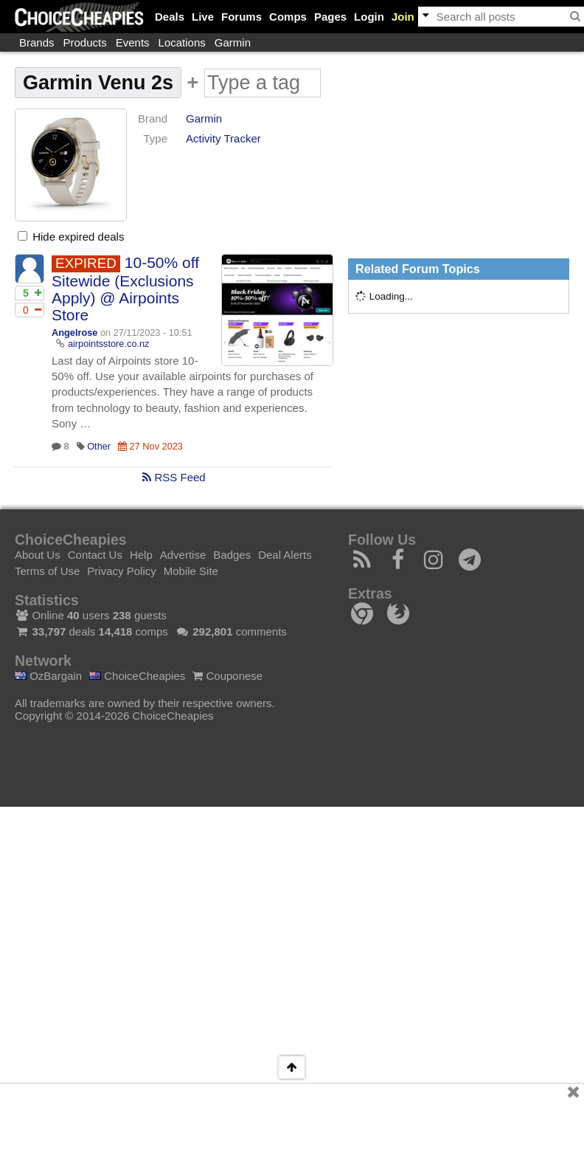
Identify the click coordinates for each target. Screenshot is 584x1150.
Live (203, 16)
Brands (37, 42)
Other (99, 446)
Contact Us (95, 554)
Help (141, 554)
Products (85, 42)
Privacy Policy (121, 571)
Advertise (183, 554)
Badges (232, 554)
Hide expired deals (71, 236)
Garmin (233, 42)
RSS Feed (173, 477)
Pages (330, 16)
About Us (37, 554)
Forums (241, 16)
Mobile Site (191, 571)
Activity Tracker (223, 138)
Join (403, 16)
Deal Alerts (285, 554)
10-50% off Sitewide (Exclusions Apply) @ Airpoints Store (125, 288)
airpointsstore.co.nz (109, 343)
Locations (182, 42)
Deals (169, 16)
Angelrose (74, 332)
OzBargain (48, 675)
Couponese (227, 675)
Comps (288, 16)
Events (133, 42)
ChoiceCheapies (137, 675)
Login (369, 16)
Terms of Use (47, 571)
